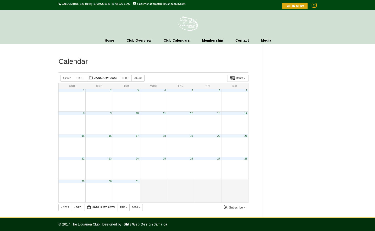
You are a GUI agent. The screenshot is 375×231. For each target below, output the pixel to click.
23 (110, 158)
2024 (138, 78)
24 (137, 158)
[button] (234, 207)
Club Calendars (177, 40)
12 (191, 113)
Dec (80, 78)
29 (83, 181)
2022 (67, 78)
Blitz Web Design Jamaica (145, 224)
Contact (242, 40)
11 (164, 113)
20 (218, 135)
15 (83, 135)
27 (218, 158)
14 (245, 113)
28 (245, 158)
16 (110, 135)
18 (164, 135)
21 (245, 135)
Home (109, 40)
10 (137, 113)
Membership (212, 40)
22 (83, 158)
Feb (125, 78)
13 (218, 113)
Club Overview (139, 40)
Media (266, 40)
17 (137, 135)
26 (191, 158)
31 (137, 181)
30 (110, 181)
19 (191, 135)
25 (164, 158)
